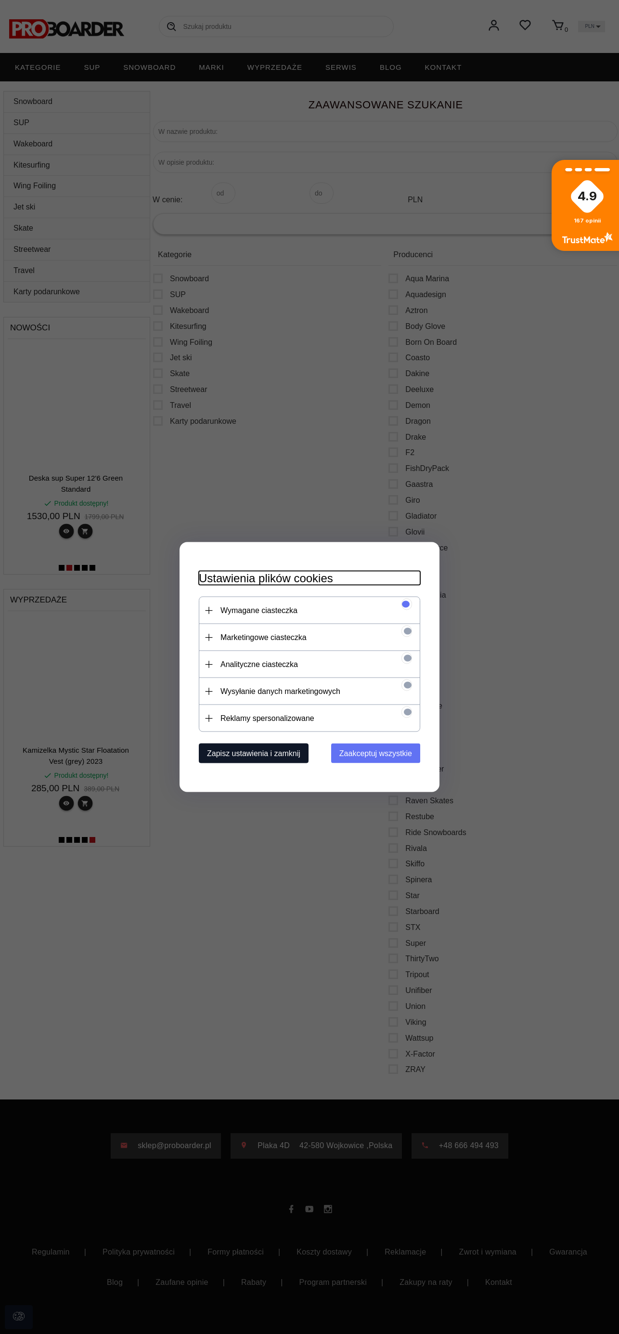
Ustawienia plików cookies (266, 578)
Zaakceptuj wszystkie (375, 753)
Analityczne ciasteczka (259, 664)
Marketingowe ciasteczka (263, 637)
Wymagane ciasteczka (258, 610)
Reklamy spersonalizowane (267, 718)
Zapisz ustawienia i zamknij (253, 753)
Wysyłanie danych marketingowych (280, 691)
